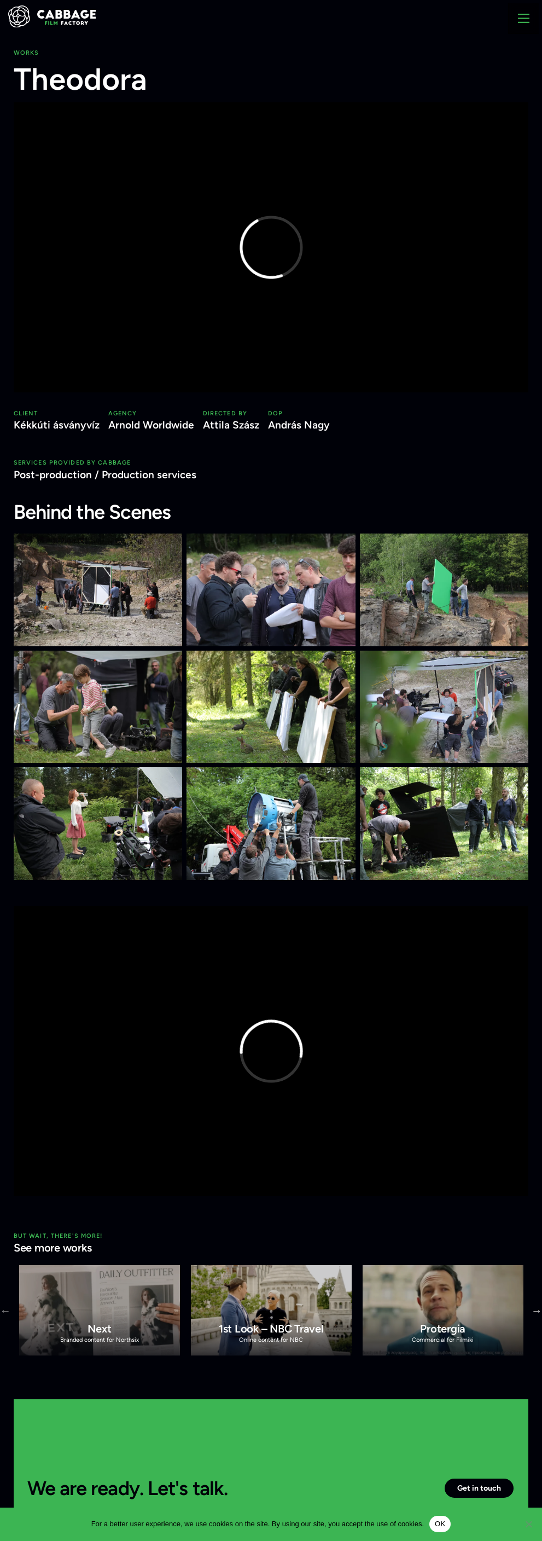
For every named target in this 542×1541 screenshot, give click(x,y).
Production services (149, 474)
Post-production (53, 474)
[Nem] (528, 1524)
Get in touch (479, 1488)
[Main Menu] (523, 18)
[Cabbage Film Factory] (52, 15)
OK (440, 1524)
